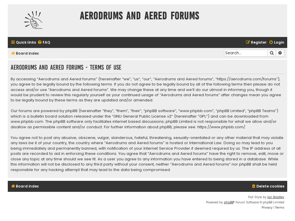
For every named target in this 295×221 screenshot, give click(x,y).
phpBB (228, 202)
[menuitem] (43, 43)
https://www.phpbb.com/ (221, 127)
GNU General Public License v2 (142, 116)
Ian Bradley (275, 197)
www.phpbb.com (27, 121)
